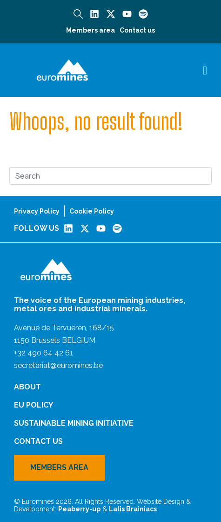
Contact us (137, 30)
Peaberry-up (79, 509)
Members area (90, 30)
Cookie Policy (91, 211)
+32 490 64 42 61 (43, 352)
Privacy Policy (37, 211)
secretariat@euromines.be (58, 365)
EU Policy (33, 405)
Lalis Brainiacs (133, 509)
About (27, 386)
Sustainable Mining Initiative (74, 423)
